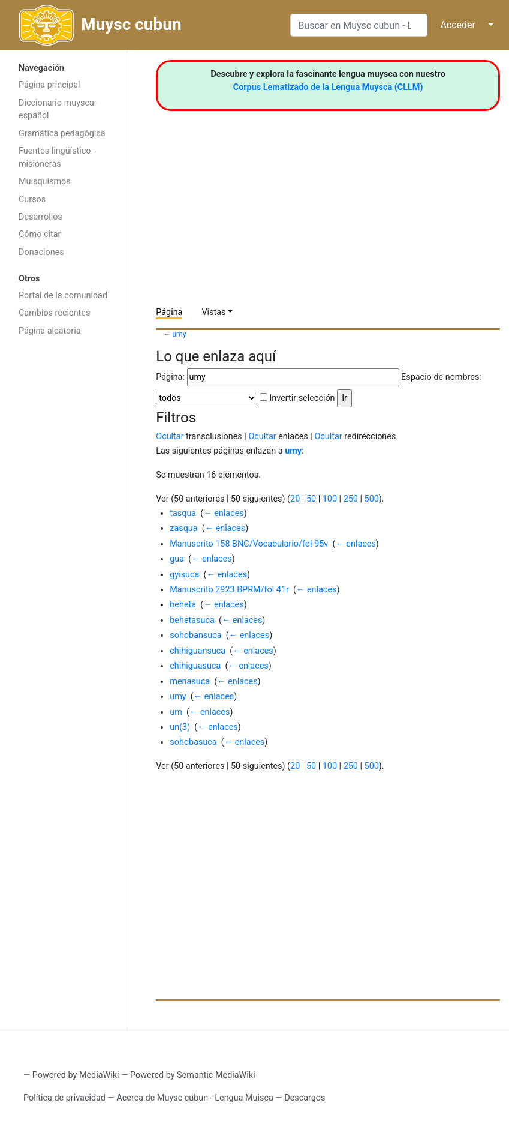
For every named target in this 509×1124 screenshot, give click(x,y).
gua (177, 559)
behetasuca (192, 620)
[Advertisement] (63, 533)
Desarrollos (40, 217)
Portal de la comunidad (63, 295)
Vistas (213, 312)
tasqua (183, 513)
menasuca (190, 681)
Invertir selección (302, 398)
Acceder (457, 25)
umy (179, 334)
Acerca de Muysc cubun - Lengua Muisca (194, 1098)
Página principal (49, 85)
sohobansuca (195, 635)
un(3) (180, 727)
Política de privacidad (64, 1098)
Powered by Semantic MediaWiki (192, 1075)
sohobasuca (193, 742)
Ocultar (169, 436)
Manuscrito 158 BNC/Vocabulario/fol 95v (249, 544)
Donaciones (41, 252)
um (176, 712)
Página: (170, 377)
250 (351, 499)
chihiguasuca (195, 666)
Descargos (304, 1098)
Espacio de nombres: (441, 377)
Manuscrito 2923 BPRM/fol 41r (229, 590)
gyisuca (184, 575)
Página (169, 312)
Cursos (32, 199)
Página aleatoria (50, 331)
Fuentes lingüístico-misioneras (56, 157)
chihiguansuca (197, 651)
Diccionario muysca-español (58, 109)
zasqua (183, 528)
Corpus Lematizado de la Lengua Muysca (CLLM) (328, 87)
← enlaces (223, 513)
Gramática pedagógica (62, 133)
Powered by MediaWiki (75, 1075)
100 (330, 499)
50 (311, 499)
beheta (183, 605)
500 (372, 499)
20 (295, 499)
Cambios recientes (54, 313)
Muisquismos (45, 181)
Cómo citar (40, 234)
